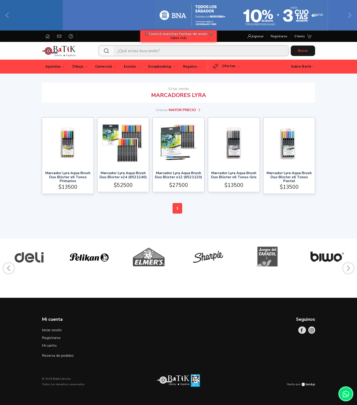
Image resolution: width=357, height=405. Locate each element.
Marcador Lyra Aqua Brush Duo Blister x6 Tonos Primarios (67, 177)
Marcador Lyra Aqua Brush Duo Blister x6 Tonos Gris (234, 175)
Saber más (178, 38)
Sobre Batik (303, 66)
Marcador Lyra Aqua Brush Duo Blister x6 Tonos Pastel (289, 177)
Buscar (303, 50)
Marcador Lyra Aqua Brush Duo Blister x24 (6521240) (123, 175)
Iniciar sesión (52, 330)
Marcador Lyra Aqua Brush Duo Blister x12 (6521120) (178, 175)
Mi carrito (49, 345)
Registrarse (51, 337)
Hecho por (301, 384)
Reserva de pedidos (58, 355)
